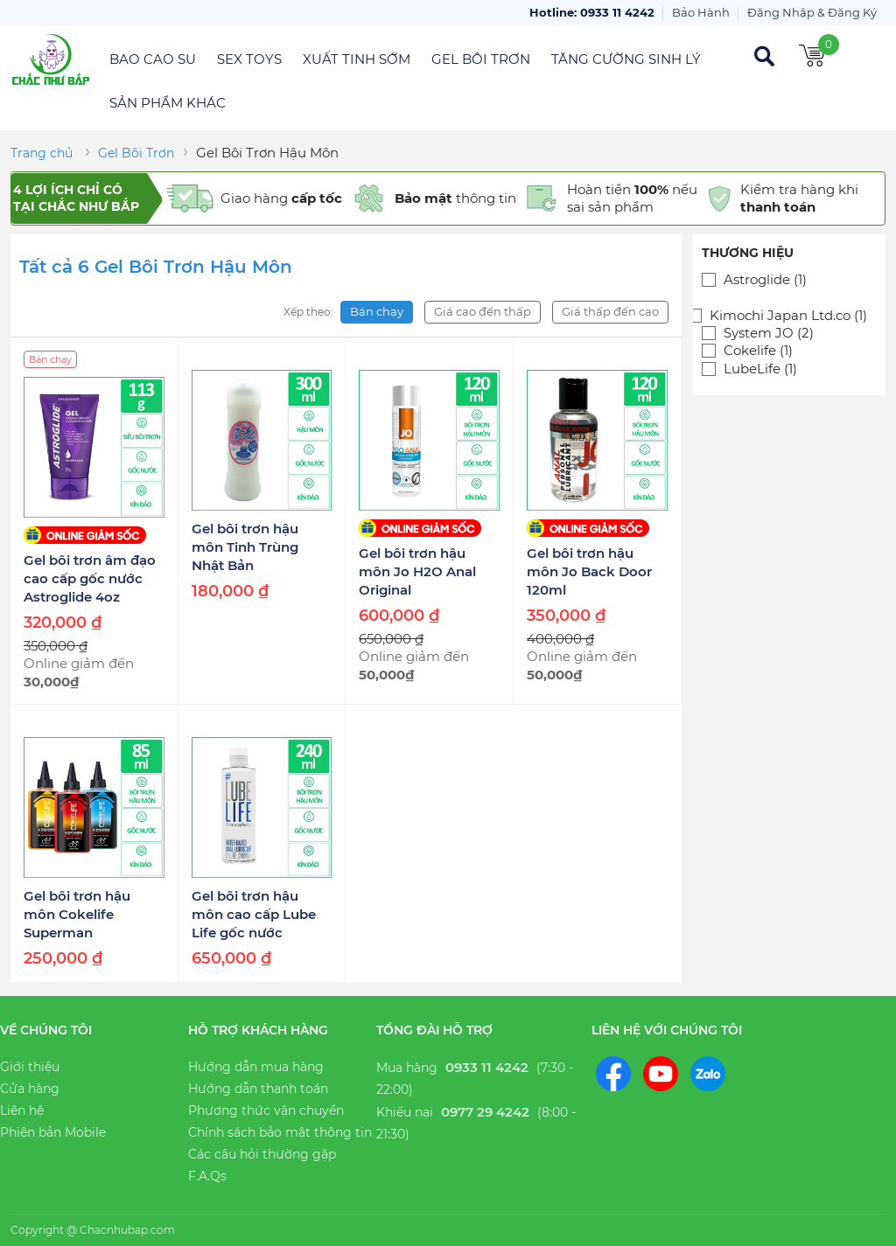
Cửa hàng (30, 1088)
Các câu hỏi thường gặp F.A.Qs (262, 1165)
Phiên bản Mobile (53, 1132)
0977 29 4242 (485, 1111)
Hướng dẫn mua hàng (256, 1067)
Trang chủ (41, 153)
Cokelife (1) (758, 351)
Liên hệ (22, 1110)
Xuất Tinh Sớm (356, 59)
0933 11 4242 (486, 1067)
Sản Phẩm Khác (167, 102)
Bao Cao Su (152, 59)
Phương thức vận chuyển (266, 1110)
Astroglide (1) (765, 280)
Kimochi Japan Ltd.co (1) (788, 316)
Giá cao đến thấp (482, 311)
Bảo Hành (701, 12)
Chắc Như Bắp (50, 59)
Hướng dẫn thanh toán (258, 1088)
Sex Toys (249, 59)
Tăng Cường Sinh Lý (626, 59)
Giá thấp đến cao (610, 311)
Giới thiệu (30, 1067)
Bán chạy (376, 311)
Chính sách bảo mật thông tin (280, 1132)
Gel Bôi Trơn (480, 59)
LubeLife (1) (760, 369)
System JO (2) (769, 333)
